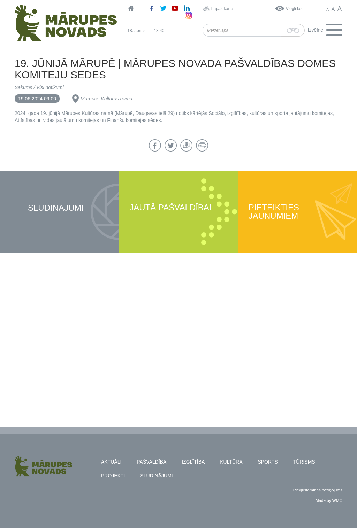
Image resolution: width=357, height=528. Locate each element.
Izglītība (193, 462)
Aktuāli (111, 462)
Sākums (23, 87)
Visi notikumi (49, 87)
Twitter (171, 145)
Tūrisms (304, 462)
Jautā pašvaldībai (170, 207)
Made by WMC (329, 500)
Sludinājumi (56, 208)
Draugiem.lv (186, 145)
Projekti (113, 476)
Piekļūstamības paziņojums (317, 490)
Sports (268, 462)
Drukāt (202, 145)
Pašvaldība (151, 462)
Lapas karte (222, 8)
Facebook (155, 145)
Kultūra (231, 462)
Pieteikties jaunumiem (274, 211)
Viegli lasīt (295, 8)
